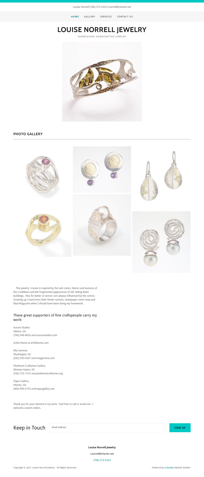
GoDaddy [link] (169, 467)
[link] (102, 31)
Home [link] (75, 16)
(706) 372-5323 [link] (98, 6)
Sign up (180, 427)
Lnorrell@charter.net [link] (119, 6)
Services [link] (106, 16)
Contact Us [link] (125, 16)
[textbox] (107, 427)
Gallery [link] (89, 16)
